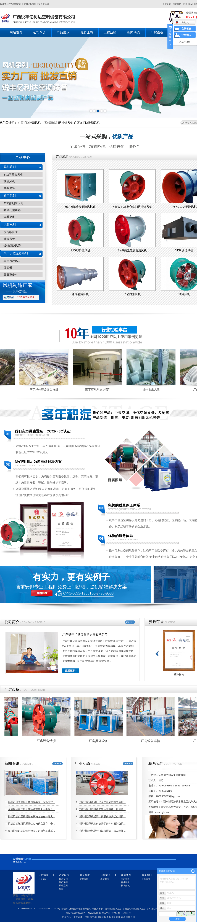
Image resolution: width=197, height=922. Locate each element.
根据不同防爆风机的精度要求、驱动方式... (31, 802)
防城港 (102, 917)
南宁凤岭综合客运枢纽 (45, 389)
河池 (118, 917)
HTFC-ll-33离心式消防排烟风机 (132, 206)
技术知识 (125, 885)
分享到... (186, 35)
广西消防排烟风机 (29, 122)
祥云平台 (106, 913)
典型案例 (104, 879)
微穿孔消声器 (12, 210)
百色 (123, 917)
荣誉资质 (84, 879)
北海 (113, 917)
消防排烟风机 (132, 294)
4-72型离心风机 (13, 174)
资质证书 (86, 32)
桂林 (128, 917)
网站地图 (177, 4)
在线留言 (186, 28)
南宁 (92, 917)
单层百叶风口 (12, 260)
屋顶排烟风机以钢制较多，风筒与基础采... (31, 830)
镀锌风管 (9, 238)
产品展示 (63, 32)
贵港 (108, 917)
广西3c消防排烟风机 (86, 122)
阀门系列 (10, 195)
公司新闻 (125, 879)
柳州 (96, 917)
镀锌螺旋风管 (12, 245)
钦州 (133, 917)
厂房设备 (157, 32)
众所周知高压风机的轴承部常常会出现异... (31, 809)
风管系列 (10, 224)
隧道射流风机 (80, 294)
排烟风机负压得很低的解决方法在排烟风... (31, 816)
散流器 (8, 267)
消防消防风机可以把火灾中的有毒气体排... (102, 802)
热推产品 (66, 917)
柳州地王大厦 (152, 389)
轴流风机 (9, 181)
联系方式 (146, 879)
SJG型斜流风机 (80, 250)
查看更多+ (10, 188)
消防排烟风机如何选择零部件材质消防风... (102, 823)
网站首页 (16, 32)
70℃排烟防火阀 (13, 203)
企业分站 (166, 4)
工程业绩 (110, 32)
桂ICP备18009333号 (76, 913)
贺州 (87, 917)
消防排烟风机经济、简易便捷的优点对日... (102, 816)
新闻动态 (133, 32)
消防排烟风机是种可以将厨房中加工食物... (102, 830)
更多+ (62, 889)
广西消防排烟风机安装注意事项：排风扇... (102, 809)
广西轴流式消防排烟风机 (57, 122)
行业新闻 (125, 882)
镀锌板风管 (11, 232)
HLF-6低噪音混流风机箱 (80, 206)
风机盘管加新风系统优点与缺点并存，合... (31, 823)
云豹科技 (126, 913)
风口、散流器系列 (16, 253)
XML (191, 4)
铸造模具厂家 (19, 862)
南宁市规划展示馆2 (99, 389)
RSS (185, 4)
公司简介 (39, 32)
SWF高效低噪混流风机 (132, 250)
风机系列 (10, 167)
